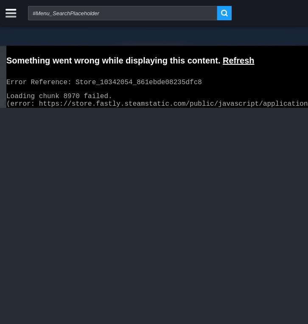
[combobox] (122, 13)
